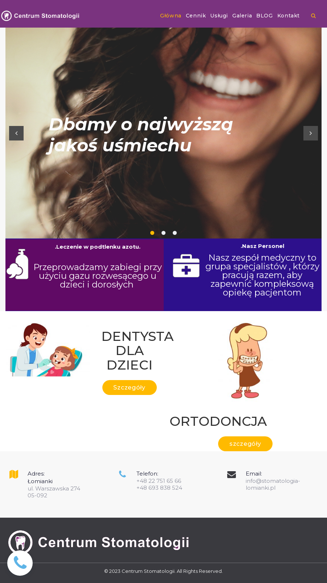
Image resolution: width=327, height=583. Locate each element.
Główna (170, 15)
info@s (255, 480)
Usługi (219, 15)
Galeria (242, 15)
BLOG (264, 15)
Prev (16, 133)
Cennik (196, 15)
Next (310, 133)
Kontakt (288, 15)
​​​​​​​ (313, 15)
